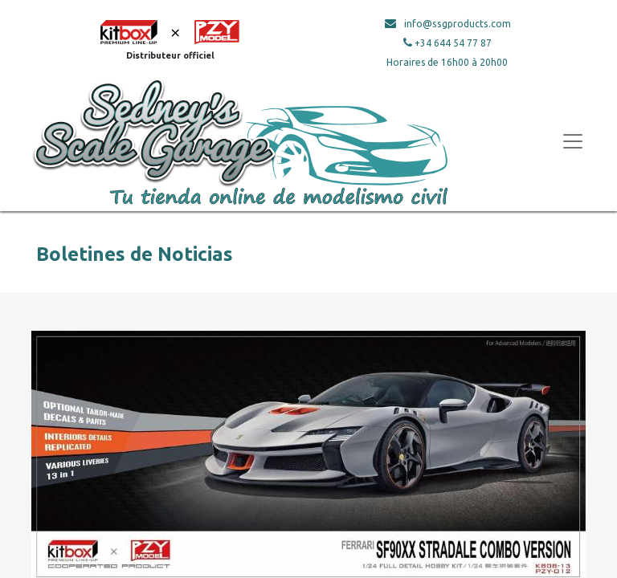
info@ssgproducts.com (457, 23)
